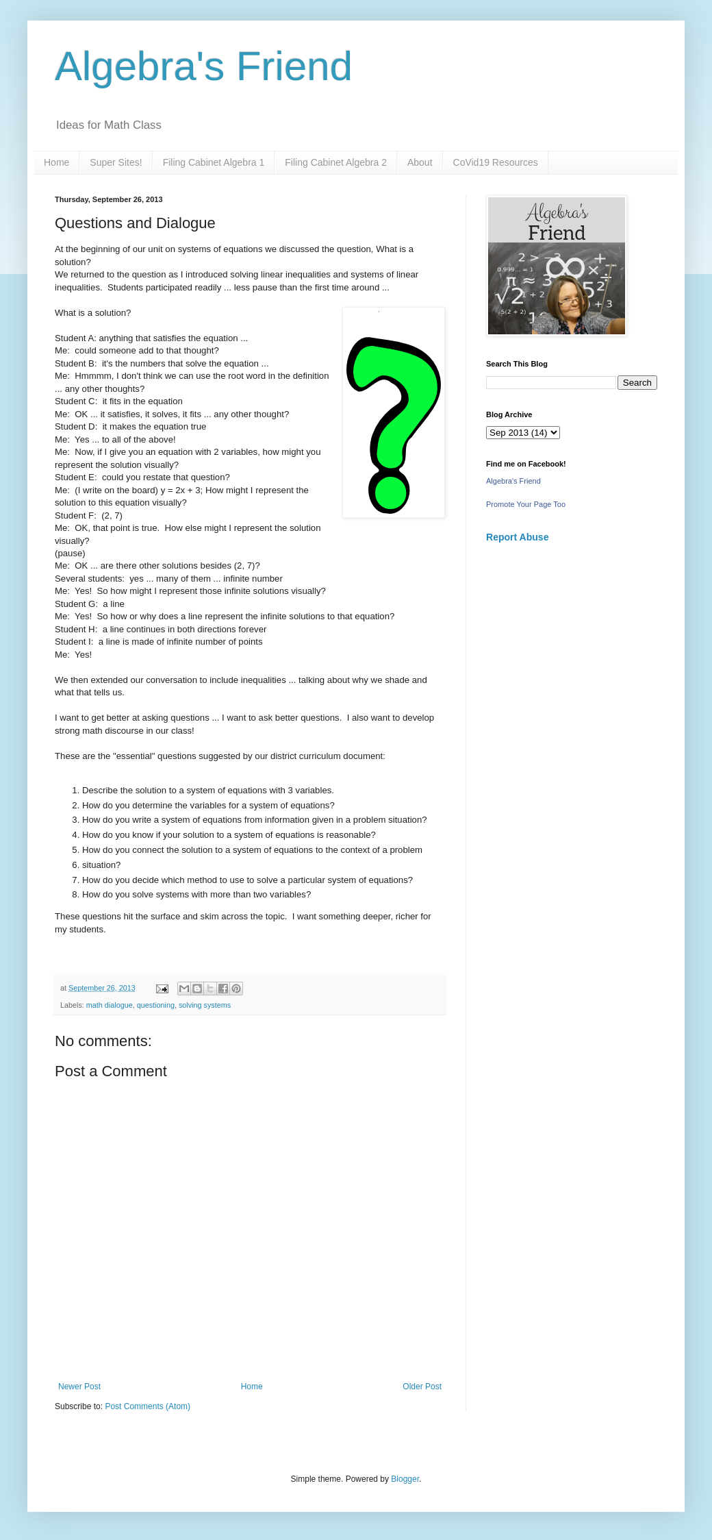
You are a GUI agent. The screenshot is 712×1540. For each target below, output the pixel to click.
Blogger (405, 1479)
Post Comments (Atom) (147, 1406)
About (420, 162)
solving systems (205, 1005)
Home (56, 162)
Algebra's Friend (204, 66)
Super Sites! (116, 162)
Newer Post (79, 1386)
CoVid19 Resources (495, 162)
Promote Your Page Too (525, 504)
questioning (156, 1005)
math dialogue (109, 1005)
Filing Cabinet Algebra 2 (336, 162)
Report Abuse (517, 537)
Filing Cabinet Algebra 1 (214, 162)
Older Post (422, 1386)
